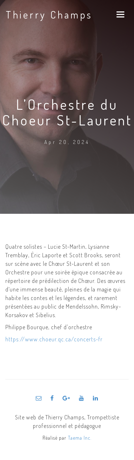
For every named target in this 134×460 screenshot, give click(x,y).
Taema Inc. (79, 438)
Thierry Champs (49, 14)
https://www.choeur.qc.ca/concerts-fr (54, 339)
